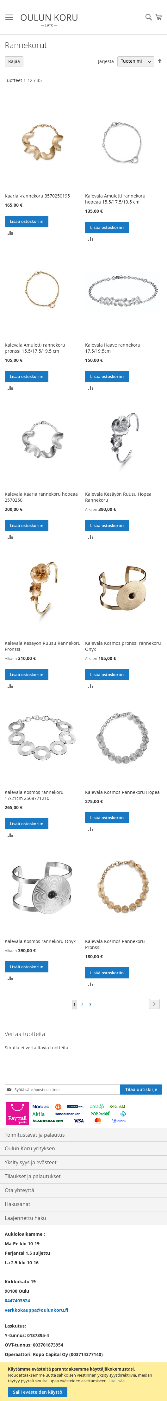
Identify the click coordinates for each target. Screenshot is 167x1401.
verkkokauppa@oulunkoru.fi (36, 1310)
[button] (10, 232)
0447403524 (17, 1300)
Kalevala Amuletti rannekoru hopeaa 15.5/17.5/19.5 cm (115, 199)
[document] (84, 1381)
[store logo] (49, 20)
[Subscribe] (141, 1089)
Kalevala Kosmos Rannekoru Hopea (122, 792)
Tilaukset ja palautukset (33, 1176)
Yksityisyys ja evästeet (31, 1162)
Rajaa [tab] (14, 61)
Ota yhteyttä (19, 1190)
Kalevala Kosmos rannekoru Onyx (40, 941)
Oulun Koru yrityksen (30, 1148)
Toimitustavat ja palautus (35, 1134)
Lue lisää (116, 1381)
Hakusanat (17, 1204)
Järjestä (106, 61)
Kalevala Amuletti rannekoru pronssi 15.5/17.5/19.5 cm (35, 348)
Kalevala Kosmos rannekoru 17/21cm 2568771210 (34, 795)
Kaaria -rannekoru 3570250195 (37, 196)
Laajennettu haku (25, 1218)
